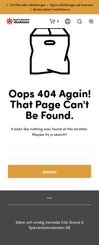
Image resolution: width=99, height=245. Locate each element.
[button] (54, 21)
